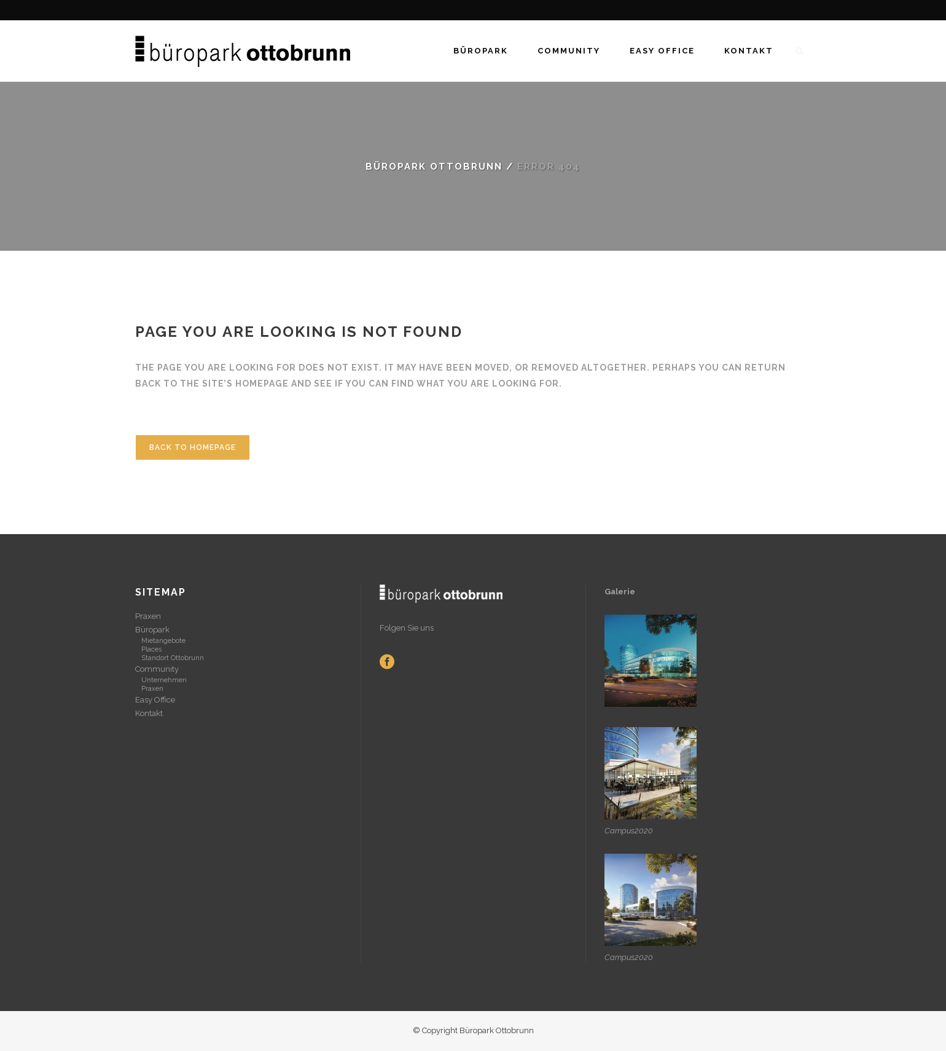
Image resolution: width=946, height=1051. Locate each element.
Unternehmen (164, 680)
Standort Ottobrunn (172, 658)
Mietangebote (163, 641)
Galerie (620, 591)
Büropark (152, 629)
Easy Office (155, 699)
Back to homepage (192, 447)
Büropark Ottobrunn (434, 166)
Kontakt (149, 713)
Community (157, 669)
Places (151, 649)
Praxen (148, 616)
